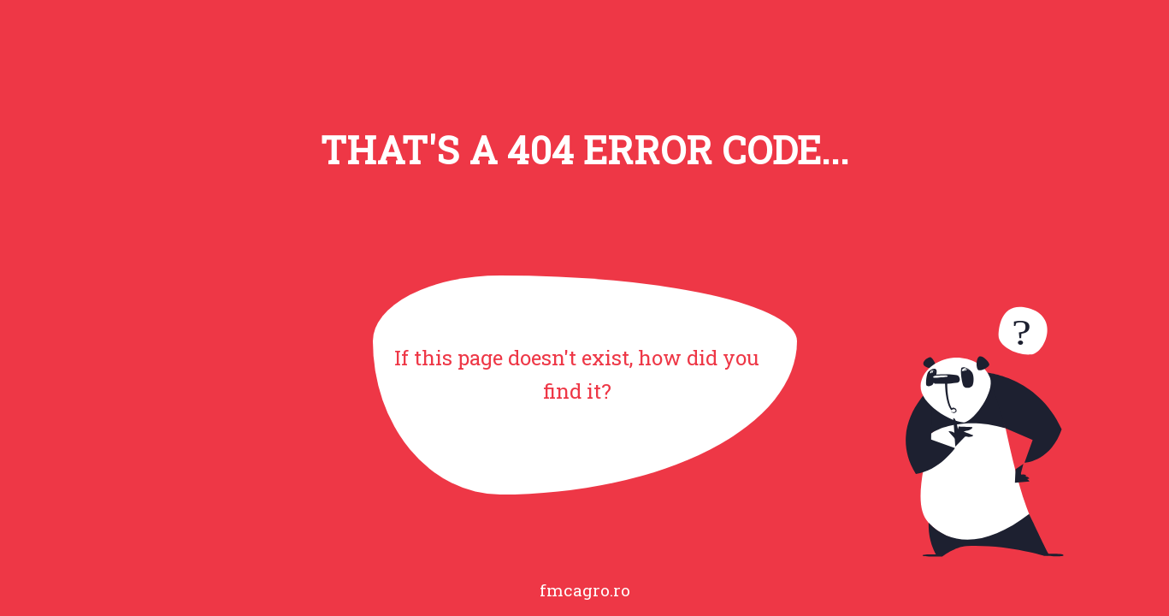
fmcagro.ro (585, 590)
